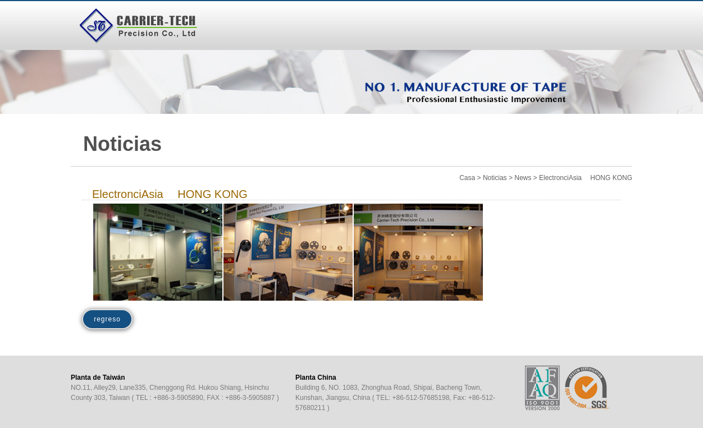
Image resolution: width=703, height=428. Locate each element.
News (522, 178)
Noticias (495, 178)
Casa (467, 178)
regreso (107, 319)
